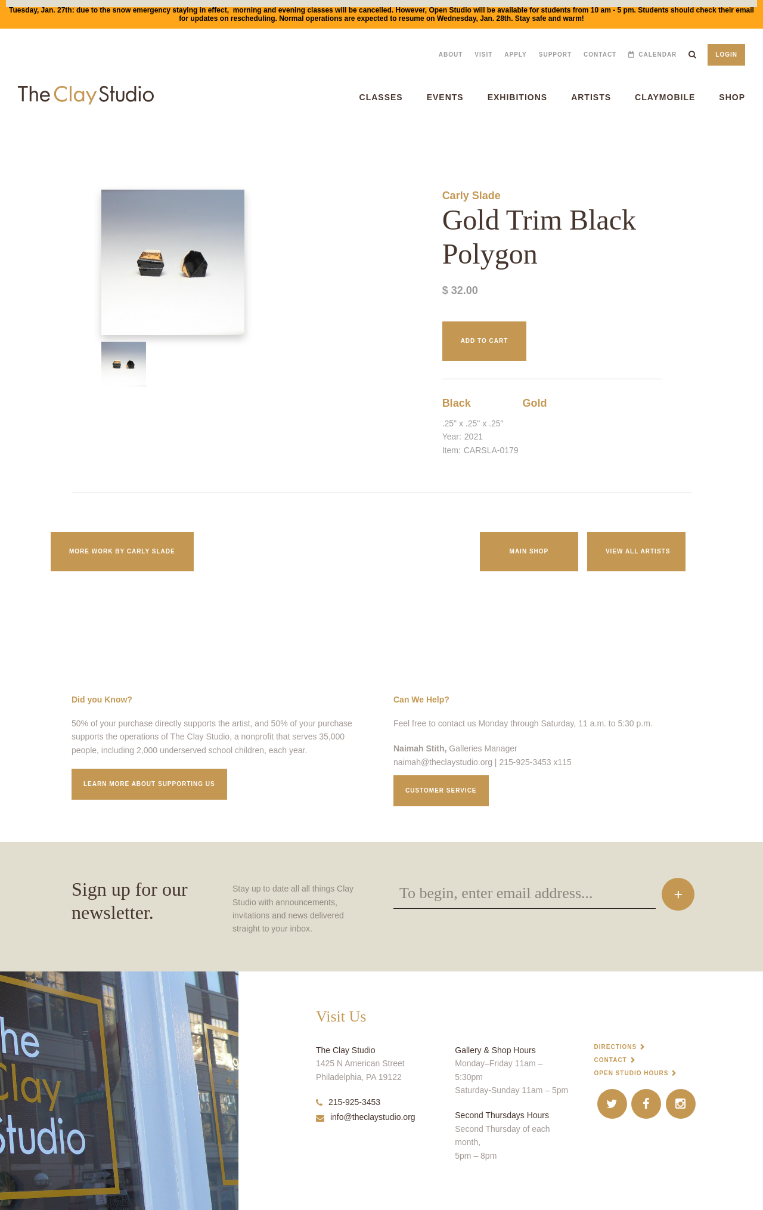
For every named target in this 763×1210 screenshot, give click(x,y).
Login (726, 54)
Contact (600, 54)
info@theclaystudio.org (365, 1117)
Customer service (441, 790)
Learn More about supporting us (149, 784)
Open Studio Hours (631, 1073)
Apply (515, 54)
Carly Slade (471, 196)
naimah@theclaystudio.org (442, 762)
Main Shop (529, 551)
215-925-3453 (348, 1102)
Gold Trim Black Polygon (31, 141)
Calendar (657, 54)
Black (456, 403)
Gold (534, 403)
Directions (615, 1047)
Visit (483, 54)
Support (555, 54)
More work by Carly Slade (122, 551)
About (451, 54)
